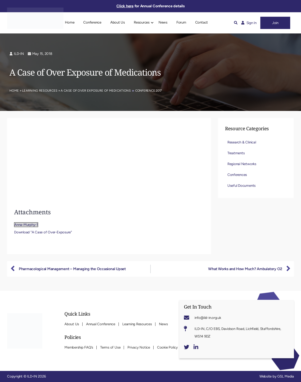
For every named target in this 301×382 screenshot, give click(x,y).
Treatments (236, 153)
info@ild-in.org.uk (207, 318)
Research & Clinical (241, 142)
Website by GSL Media (276, 376)
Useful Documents (241, 185)
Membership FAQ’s (78, 347)
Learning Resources (39, 90)
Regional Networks (241, 164)
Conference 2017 (148, 90)
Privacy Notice (138, 347)
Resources (142, 22)
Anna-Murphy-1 (26, 225)
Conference (92, 22)
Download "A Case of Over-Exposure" (43, 232)
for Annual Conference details (150, 6)
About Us (117, 22)
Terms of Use (110, 347)
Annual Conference (100, 324)
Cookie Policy (167, 347)
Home (69, 22)
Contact (201, 22)
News (162, 22)
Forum (181, 22)
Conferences (237, 175)
